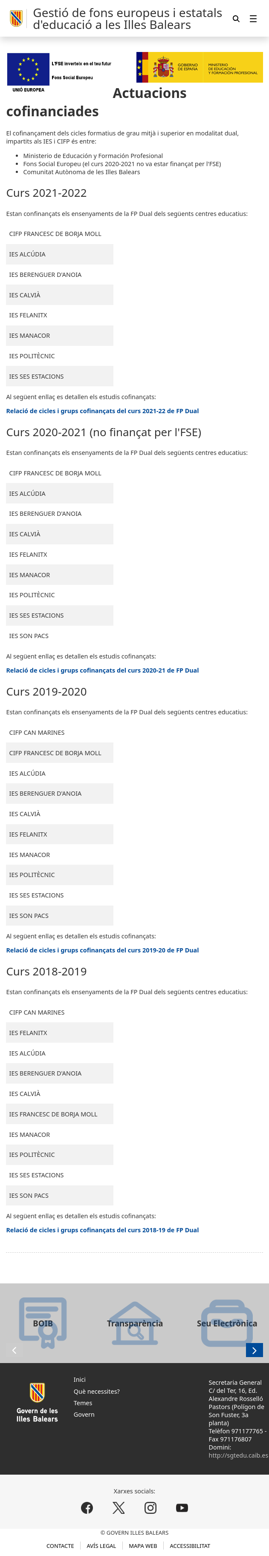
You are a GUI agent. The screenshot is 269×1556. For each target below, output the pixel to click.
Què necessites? (97, 1391)
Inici (80, 1379)
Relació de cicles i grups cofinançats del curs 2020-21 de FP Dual (102, 670)
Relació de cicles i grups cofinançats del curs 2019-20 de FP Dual (102, 950)
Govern (84, 1414)
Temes (83, 1403)
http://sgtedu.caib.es (239, 1455)
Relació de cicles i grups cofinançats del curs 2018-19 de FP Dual (102, 1230)
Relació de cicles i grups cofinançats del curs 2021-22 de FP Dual (102, 411)
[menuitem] (253, 19)
